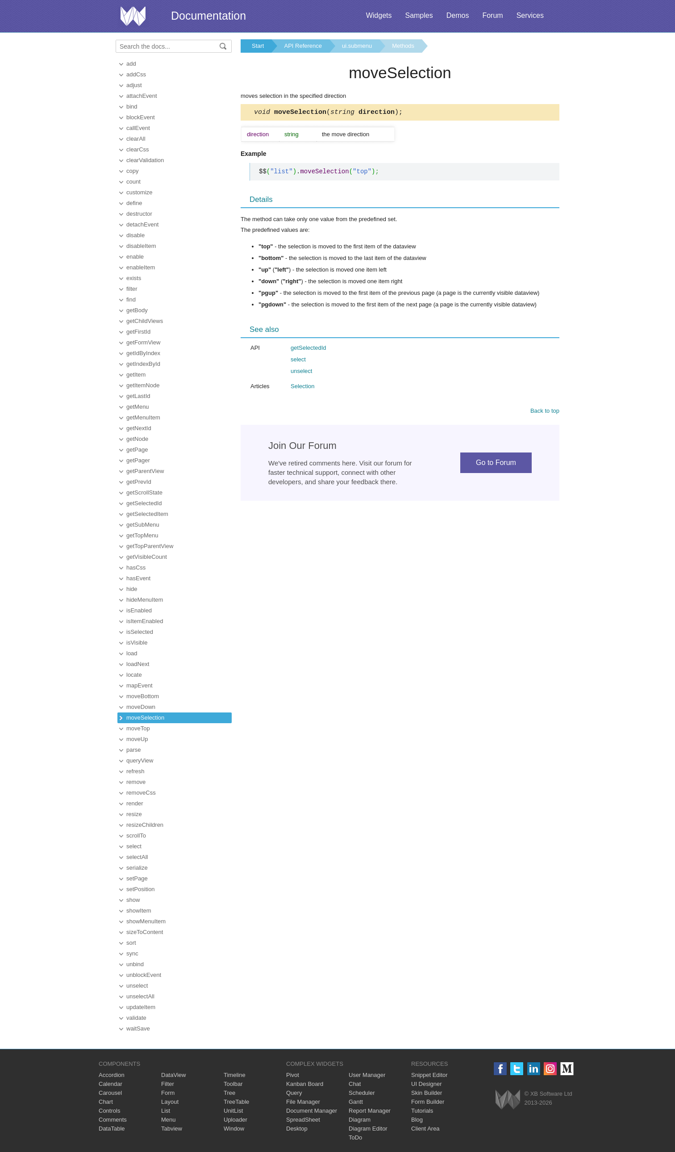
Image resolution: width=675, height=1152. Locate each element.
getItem (136, 374)
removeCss (141, 792)
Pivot (292, 1075)
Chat (355, 1084)
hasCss (136, 567)
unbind (135, 964)
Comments (113, 1119)
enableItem (140, 267)
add (131, 63)
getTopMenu (142, 535)
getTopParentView (149, 546)
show (133, 899)
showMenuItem (146, 921)
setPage (137, 878)
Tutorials (422, 1110)
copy (132, 171)
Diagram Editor (368, 1128)
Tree (229, 1092)
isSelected (139, 631)
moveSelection (145, 717)
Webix (508, 1099)
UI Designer (426, 1084)
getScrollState (144, 492)
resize (134, 814)
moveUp (137, 739)
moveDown (140, 707)
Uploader (235, 1119)
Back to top (544, 412)
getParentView (145, 471)
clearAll (136, 138)
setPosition (140, 889)
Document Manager (311, 1110)
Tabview (171, 1128)
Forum (492, 15)
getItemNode (142, 385)
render (134, 803)
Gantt (356, 1101)
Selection (302, 387)
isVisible (136, 642)
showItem (138, 910)
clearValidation (145, 160)
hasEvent (138, 578)
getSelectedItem (147, 514)
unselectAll (140, 996)
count (133, 181)
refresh (135, 771)
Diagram (360, 1119)
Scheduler (362, 1092)
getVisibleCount (146, 556)
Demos (457, 15)
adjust (134, 85)
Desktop (297, 1128)
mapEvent (139, 685)
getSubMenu (142, 524)
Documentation (208, 15)
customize (139, 192)
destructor (139, 213)
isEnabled (139, 610)
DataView (173, 1075)
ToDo (355, 1137)
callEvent (138, 128)
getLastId (138, 396)
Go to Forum (496, 464)
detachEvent (142, 224)
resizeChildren (144, 824)
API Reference (303, 45)
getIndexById (143, 363)
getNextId (138, 428)
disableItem (141, 246)
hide (132, 589)
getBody (137, 310)
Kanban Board (304, 1084)
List (165, 1110)
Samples (419, 15)
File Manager (303, 1101)
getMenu (137, 406)
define (134, 203)
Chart (106, 1101)
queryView (139, 760)
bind (132, 106)
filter (132, 288)
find (131, 299)
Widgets (379, 15)
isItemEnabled (144, 621)
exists (133, 278)
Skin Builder (426, 1092)
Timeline (235, 1075)
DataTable (112, 1128)
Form (168, 1092)
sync (132, 953)
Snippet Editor (429, 1075)
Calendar (110, 1084)
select (134, 846)
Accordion (112, 1075)
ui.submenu (357, 45)
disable (135, 235)
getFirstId (138, 331)
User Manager (367, 1075)
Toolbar (233, 1084)
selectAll (137, 857)
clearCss (137, 149)
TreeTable (236, 1101)
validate (136, 1017)
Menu (168, 1119)
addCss (136, 74)
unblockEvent (143, 975)
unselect (137, 985)
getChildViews (144, 321)
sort (131, 942)
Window (234, 1128)
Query (294, 1092)
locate (134, 674)
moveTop (138, 728)
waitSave (138, 1028)
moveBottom (142, 696)
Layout (170, 1101)
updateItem (140, 1007)
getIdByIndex (143, 353)
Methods (403, 45)
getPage (137, 449)
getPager (138, 460)
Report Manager (370, 1110)
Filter (167, 1084)
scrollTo (136, 835)
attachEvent (141, 95)
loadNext (137, 664)
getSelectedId (144, 503)
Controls (109, 1110)
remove (136, 782)
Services (530, 15)
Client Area (425, 1128)
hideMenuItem (144, 599)
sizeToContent (144, 932)
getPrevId (138, 481)
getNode (137, 439)
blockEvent (140, 117)
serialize (137, 867)
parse (133, 749)
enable (135, 256)
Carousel (110, 1092)
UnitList (233, 1110)
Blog (417, 1119)
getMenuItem (143, 417)
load (132, 653)
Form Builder (427, 1101)
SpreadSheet (303, 1119)
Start (258, 45)
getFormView (143, 342)
